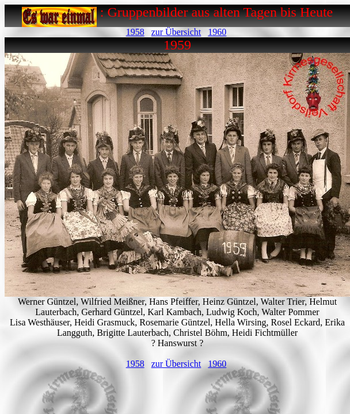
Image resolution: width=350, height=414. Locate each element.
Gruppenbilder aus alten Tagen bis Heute (220, 12)
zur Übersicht (176, 32)
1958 (135, 32)
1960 (217, 32)
